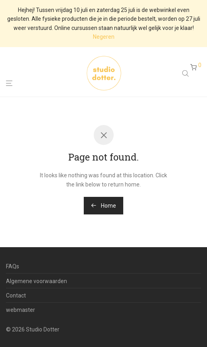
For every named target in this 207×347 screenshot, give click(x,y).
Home (103, 205)
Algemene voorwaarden (36, 281)
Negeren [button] (103, 37)
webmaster (20, 310)
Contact (16, 295)
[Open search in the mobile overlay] (186, 74)
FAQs (12, 266)
